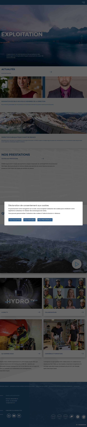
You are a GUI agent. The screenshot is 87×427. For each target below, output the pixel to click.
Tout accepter (15, 220)
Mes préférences (45, 220)
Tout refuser (29, 220)
